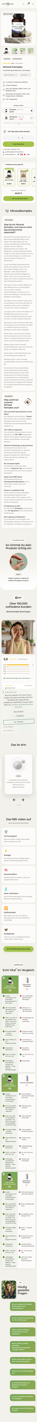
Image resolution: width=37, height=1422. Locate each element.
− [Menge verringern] (14, 138)
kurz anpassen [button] (8, 730)
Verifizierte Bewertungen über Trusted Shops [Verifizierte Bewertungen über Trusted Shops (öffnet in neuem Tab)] (17, 678)
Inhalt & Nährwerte (10, 75)
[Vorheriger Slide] (14, 800)
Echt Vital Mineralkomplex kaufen (18, 949)
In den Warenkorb (18, 144)
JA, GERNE (18, 722)
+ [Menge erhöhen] (22, 138)
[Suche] (23, 4)
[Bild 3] (22, 51)
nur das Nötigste (8, 727)
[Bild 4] (30, 51)
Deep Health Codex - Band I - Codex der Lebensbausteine (23, 180)
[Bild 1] (6, 51)
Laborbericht (25, 75)
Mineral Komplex (9, 180)
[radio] (18, 110)
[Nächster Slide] (23, 800)
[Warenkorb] (28, 4)
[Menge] (18, 137)
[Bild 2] (14, 51)
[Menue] (33, 4)
